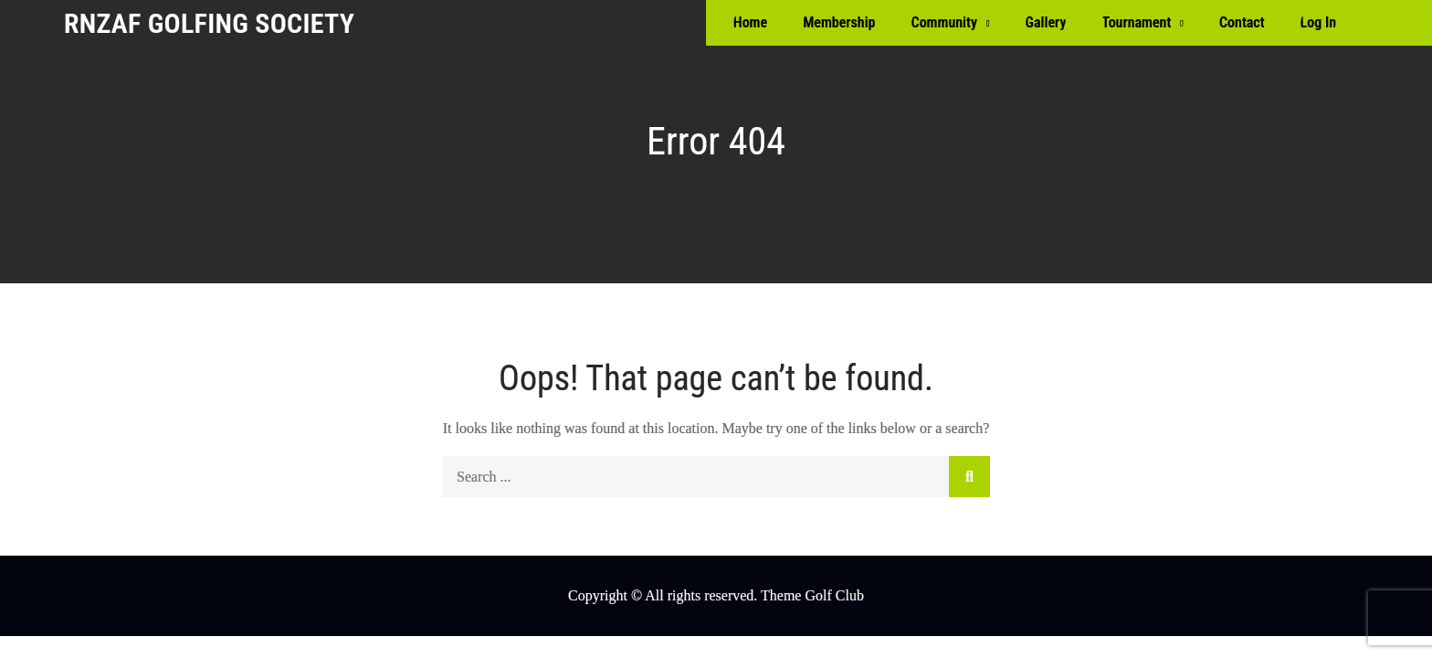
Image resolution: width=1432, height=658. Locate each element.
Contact (1242, 22)
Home (750, 22)
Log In (1318, 22)
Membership (839, 22)
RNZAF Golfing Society (209, 23)
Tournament (1136, 22)
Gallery (1046, 22)
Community (944, 22)
